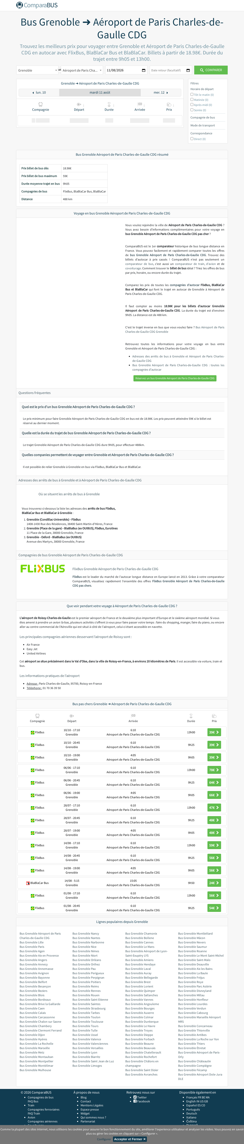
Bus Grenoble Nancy (85, 933)
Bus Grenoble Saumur (192, 947)
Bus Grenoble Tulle (85, 1030)
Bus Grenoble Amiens (139, 960)
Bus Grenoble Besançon (35, 986)
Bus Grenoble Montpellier (36, 1061)
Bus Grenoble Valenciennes (90, 1044)
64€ (214, 782)
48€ (214, 820)
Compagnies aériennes (42, 1121)
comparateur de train (189, 264)
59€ (214, 845)
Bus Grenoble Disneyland (194, 991)
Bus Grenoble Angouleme (142, 1004)
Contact (86, 1101)
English (191, 1101)
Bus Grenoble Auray (138, 973)
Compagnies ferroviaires (43, 1109)
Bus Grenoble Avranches (141, 1074)
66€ (214, 795)
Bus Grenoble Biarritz (86, 1057)
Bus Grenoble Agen (32, 951)
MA (208, 1097)
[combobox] (37, 70)
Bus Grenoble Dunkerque (142, 1022)
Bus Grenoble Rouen (86, 995)
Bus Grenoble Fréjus (191, 978)
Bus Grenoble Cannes (139, 942)
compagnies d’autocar (184, 285)
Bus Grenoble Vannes (139, 1000)
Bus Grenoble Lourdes (192, 1004)
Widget (85, 1113)
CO (203, 1105)
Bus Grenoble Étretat (192, 1048)
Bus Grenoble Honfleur (193, 1000)
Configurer (104, 1139)
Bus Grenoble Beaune (139, 1044)
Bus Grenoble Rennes (86, 991)
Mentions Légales (92, 1105)
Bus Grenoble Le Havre (140, 1026)
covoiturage (133, 268)
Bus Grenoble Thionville (194, 1030)
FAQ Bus (33, 1101)
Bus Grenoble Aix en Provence (39, 955)
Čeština (191, 1121)
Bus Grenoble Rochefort (141, 1057)
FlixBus (77, 577)
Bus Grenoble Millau (191, 995)
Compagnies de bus (41, 1097)
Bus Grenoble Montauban (36, 1057)
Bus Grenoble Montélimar (36, 1066)
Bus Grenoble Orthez (86, 964)
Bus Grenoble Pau (84, 969)
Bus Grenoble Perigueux (88, 973)
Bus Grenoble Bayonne (35, 978)
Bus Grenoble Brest (138, 982)
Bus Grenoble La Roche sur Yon (198, 1039)
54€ (214, 908)
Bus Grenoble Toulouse (87, 1022)
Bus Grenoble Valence (86, 1039)
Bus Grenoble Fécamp (192, 1070)
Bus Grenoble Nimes (85, 951)
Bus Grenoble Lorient (139, 986)
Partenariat (88, 1121)
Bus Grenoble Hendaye (140, 964)
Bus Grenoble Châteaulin (194, 1061)
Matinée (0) (201, 100)
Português (193, 1109)
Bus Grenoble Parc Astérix (195, 986)
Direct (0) (200, 139)
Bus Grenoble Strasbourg (88, 1008)
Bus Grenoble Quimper (140, 991)
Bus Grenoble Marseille (35, 1048)
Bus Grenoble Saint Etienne (90, 1000)
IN (197, 1101)
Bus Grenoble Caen (32, 1008)
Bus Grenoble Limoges (87, 1066)
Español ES (193, 1105)
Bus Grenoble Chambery (36, 1026)
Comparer (211, 70)
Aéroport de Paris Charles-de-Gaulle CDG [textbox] (83, 70)
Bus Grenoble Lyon (84, 1052)
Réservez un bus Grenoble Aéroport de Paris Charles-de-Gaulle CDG (174, 378)
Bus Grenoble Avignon (34, 973)
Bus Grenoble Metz (32, 1052)
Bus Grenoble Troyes (139, 1030)
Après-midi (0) (203, 105)
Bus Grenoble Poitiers (86, 982)
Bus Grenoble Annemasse (36, 969)
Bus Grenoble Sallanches (141, 995)
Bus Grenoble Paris (32, 947)
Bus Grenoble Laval (138, 969)
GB (206, 1101)
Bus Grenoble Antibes (192, 1035)
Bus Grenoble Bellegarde (141, 978)
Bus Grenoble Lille (32, 942)
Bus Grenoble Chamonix (141, 933)
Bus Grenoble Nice (84, 947)
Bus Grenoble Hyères (33, 1039)
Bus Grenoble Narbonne (88, 942)
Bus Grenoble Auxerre (139, 1013)
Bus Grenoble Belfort (33, 982)
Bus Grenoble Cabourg (193, 1013)
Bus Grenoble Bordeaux (35, 1000)
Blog (84, 1097)
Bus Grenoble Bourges (140, 1008)
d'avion (211, 264)
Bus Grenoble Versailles (87, 1048)
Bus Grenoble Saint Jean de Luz (93, 1061)
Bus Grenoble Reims (85, 986)
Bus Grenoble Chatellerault (143, 1052)
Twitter (142, 1097)
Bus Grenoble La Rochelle (36, 1044)
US (201, 1101)
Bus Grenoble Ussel (85, 1035)
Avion (31, 1117)
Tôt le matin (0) (204, 95)
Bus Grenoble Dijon (32, 1035)
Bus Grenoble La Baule (193, 973)
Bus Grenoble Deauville (193, 964)
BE (203, 1097)
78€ (214, 770)
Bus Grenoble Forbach (140, 1039)
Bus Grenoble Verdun (192, 1008)
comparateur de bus (139, 264)
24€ (214, 883)
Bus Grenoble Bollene (139, 938)
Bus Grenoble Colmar (139, 1017)
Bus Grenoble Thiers (191, 1044)
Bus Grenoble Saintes (86, 1004)
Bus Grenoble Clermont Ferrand (41, 1030)
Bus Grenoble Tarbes (86, 1013)
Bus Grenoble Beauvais (140, 1048)
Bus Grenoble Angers (33, 960)
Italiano (191, 1117)
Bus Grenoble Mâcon (191, 938)
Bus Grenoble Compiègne (195, 1066)
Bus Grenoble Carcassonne (37, 1017)
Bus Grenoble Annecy (34, 964)
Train (31, 1105)
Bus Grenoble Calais (33, 1013)
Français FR (193, 1097)
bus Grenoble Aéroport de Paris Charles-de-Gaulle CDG (168, 255)
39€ (214, 732)
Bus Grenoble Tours (85, 1026)
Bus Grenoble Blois (32, 995)
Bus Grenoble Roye (190, 982)
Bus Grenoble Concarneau (195, 1026)
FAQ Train (34, 1113)
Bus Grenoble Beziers (33, 991)
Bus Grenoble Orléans (86, 960)
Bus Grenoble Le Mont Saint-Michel (201, 955)
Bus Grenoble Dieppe (139, 1035)
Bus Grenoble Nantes (86, 938)
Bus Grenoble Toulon (86, 1017)
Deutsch (191, 1113)
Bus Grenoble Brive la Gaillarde (40, 1004)
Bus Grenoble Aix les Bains (195, 969)
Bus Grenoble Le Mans (139, 947)
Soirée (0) (200, 110)
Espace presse (90, 1109)
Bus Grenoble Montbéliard (195, 933)
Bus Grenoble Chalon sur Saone (40, 1022)
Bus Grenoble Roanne (192, 951)
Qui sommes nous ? (93, 1117)
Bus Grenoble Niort (85, 955)
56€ (214, 858)
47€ (214, 807)
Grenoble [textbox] (25, 70)
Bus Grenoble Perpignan (88, 978)
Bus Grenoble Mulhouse (35, 1070)
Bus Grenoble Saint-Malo (194, 960)
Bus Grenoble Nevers (192, 942)
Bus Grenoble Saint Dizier (141, 1070)
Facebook (143, 1101)
